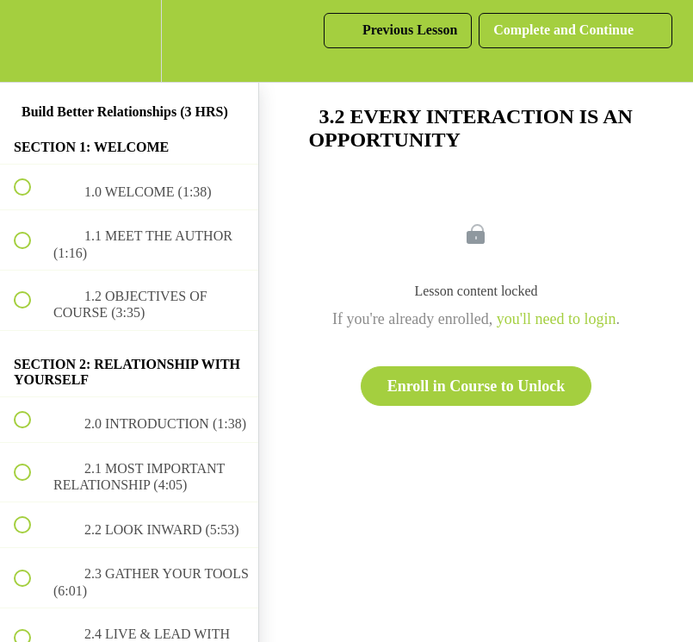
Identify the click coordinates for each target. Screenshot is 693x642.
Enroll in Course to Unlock (476, 386)
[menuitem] (129, 41)
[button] (32, 41)
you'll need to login (556, 318)
